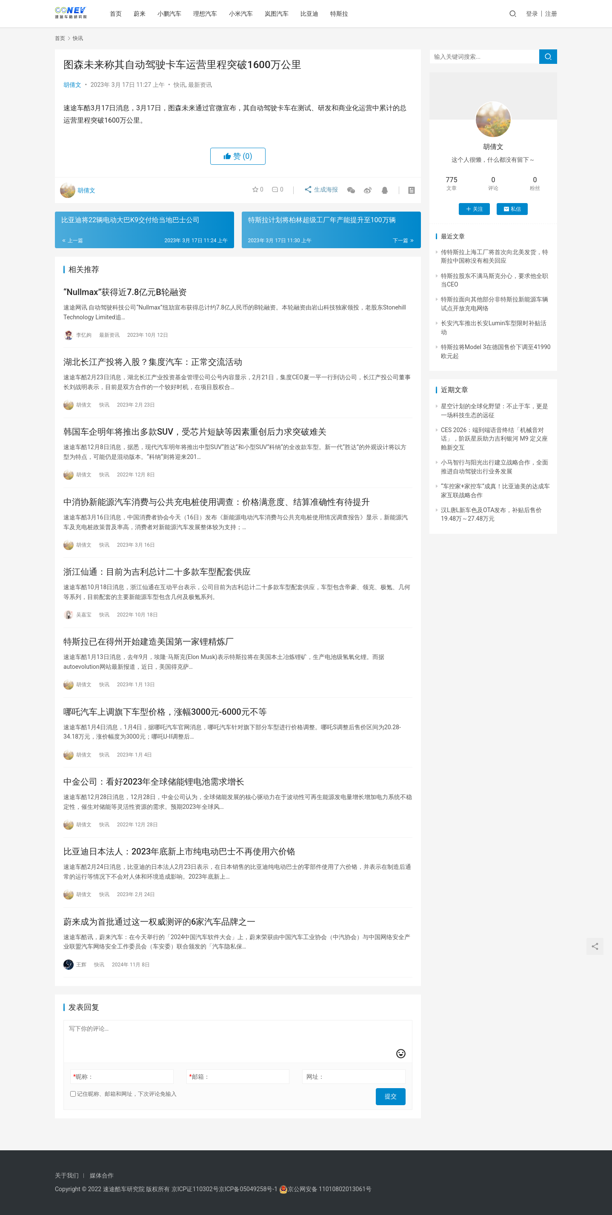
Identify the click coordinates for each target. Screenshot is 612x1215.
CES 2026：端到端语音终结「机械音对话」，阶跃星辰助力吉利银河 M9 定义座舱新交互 (494, 439)
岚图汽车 (280, 13)
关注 (474, 209)
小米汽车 (244, 13)
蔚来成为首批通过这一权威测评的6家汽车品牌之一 (159, 940)
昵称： (83, 1096)
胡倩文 (72, 84)
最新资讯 (200, 84)
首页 (119, 13)
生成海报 (318, 190)
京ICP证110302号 (195, 1189)
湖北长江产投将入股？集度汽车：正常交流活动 (152, 365)
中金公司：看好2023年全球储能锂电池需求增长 (153, 796)
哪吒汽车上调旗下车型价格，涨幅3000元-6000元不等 (165, 724)
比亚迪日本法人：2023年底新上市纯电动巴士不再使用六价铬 (179, 868)
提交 (394, 1114)
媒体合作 (102, 1175)
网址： (315, 1096)
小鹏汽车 (172, 13)
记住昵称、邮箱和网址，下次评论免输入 (123, 1114)
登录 (532, 13)
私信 (512, 209)
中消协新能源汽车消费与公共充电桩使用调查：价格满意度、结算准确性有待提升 (216, 509)
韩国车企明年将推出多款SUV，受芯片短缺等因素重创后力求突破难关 (194, 437)
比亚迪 (312, 13)
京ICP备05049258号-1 (249, 1189)
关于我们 (67, 1175)
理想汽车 (208, 13)
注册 (551, 13)
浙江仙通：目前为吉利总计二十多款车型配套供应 (157, 581)
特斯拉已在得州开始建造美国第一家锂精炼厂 (148, 653)
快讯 (180, 84)
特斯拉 (342, 13)
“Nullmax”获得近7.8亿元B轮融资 (125, 293)
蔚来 (143, 13)
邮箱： (199, 1096)
